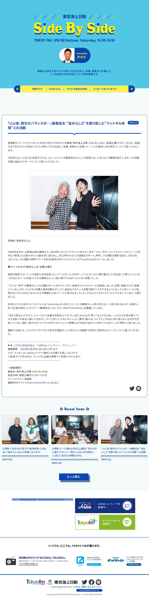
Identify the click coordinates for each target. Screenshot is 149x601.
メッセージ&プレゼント (105, 88)
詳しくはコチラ (70, 352)
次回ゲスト (37, 88)
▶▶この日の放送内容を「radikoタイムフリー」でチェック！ (42, 345)
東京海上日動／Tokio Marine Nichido (42, 499)
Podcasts (55, 88)
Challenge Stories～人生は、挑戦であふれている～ (76, 586)
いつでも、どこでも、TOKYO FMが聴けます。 (74, 546)
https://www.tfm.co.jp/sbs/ (42, 382)
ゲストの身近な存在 (77, 88)
